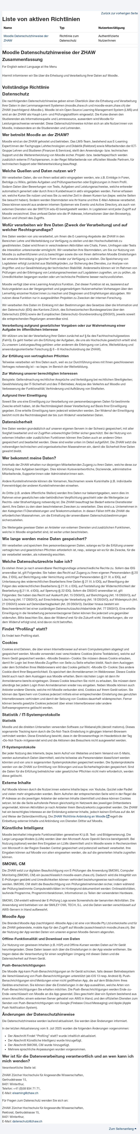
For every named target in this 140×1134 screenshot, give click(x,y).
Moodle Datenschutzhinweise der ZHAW (49, 53)
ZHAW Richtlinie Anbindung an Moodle (80, 816)
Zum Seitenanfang (122, 1128)
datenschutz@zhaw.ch (27, 1121)
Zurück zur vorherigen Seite (119, 13)
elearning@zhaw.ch (25, 1093)
